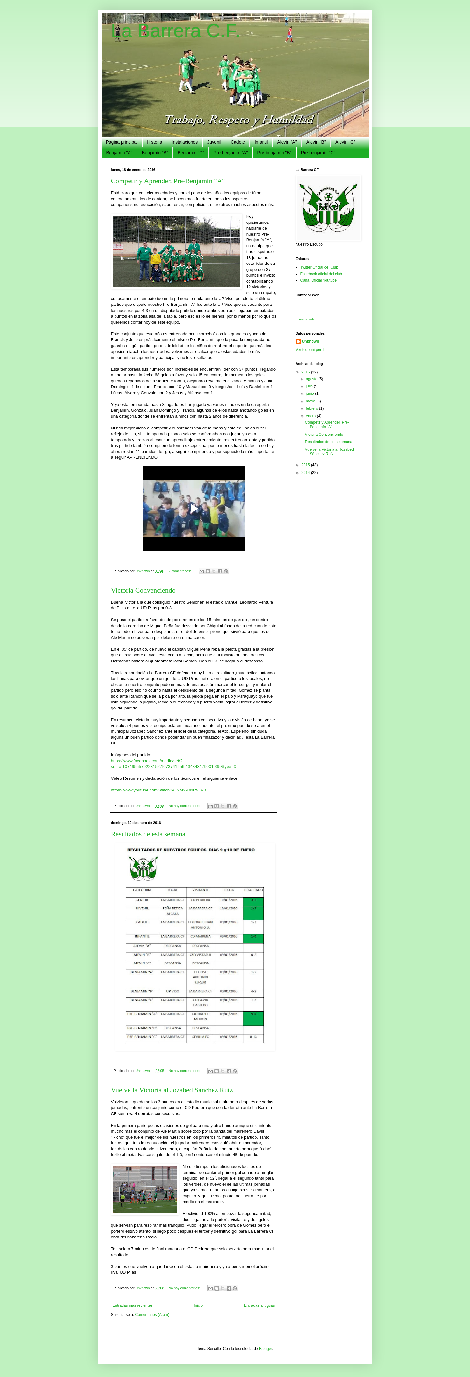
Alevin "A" (287, 142)
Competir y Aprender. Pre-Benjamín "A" (168, 181)
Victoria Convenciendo (143, 590)
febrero (312, 408)
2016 (306, 372)
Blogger (265, 1348)
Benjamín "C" (191, 152)
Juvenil (214, 142)
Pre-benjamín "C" (318, 152)
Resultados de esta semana (148, 834)
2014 (306, 472)
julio (310, 386)
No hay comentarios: (184, 806)
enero (311, 416)
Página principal (122, 142)
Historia (154, 142)
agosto (312, 379)
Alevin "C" (345, 142)
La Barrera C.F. (176, 30)
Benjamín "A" (119, 152)
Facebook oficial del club (321, 274)
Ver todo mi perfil (310, 349)
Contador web (305, 319)
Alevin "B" (316, 142)
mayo (311, 401)
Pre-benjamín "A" (231, 152)
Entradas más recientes (133, 1305)
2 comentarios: (180, 571)
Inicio (198, 1305)
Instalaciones (185, 142)
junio (310, 393)
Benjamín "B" (155, 152)
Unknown (310, 341)
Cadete (238, 142)
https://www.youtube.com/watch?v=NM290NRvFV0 (158, 790)
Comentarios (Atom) (152, 1314)
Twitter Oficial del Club (319, 267)
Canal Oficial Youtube (318, 280)
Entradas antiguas (259, 1305)
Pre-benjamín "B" (274, 152)
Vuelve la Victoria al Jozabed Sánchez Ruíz (172, 1090)
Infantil (261, 142)
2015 (306, 465)
